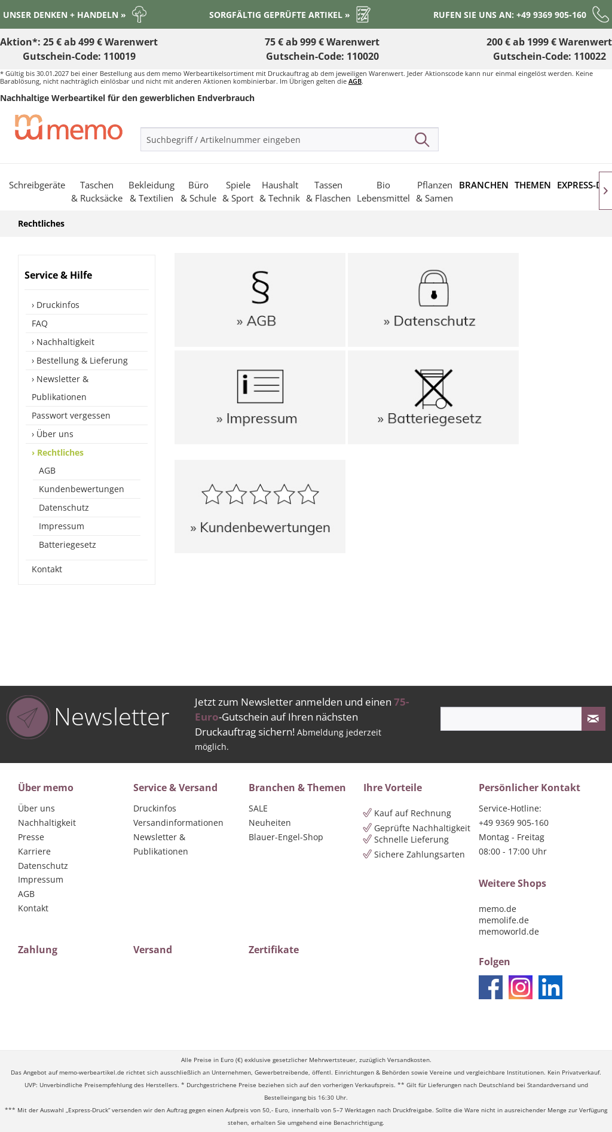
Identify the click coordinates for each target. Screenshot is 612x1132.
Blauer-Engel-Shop (286, 837)
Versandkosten (408, 1060)
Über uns (54, 434)
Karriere (34, 851)
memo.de (497, 908)
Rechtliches (59, 452)
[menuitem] (289, 139)
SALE (258, 808)
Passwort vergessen (71, 415)
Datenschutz (64, 507)
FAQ (40, 323)
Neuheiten (270, 822)
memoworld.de (509, 931)
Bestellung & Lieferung (81, 360)
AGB (355, 81)
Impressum (61, 526)
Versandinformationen (178, 822)
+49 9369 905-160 (514, 822)
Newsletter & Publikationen (60, 387)
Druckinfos (56, 304)
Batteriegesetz (67, 544)
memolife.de (504, 920)
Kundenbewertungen (81, 489)
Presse (31, 837)
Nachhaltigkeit (64, 341)
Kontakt (47, 569)
